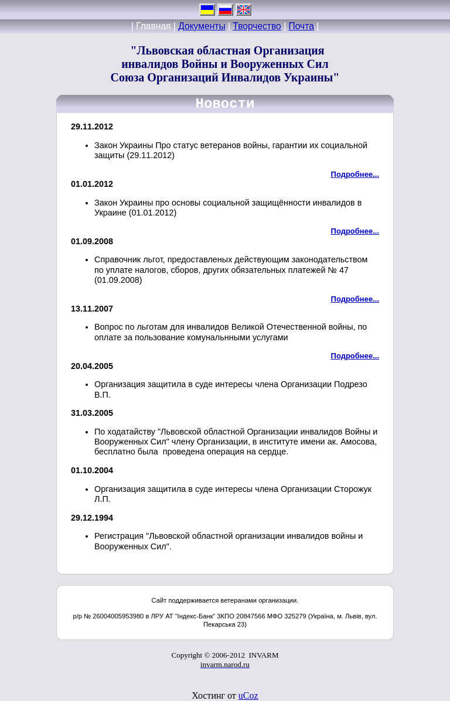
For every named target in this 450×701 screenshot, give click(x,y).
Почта (301, 26)
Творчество (257, 26)
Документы (201, 26)
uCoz (248, 695)
